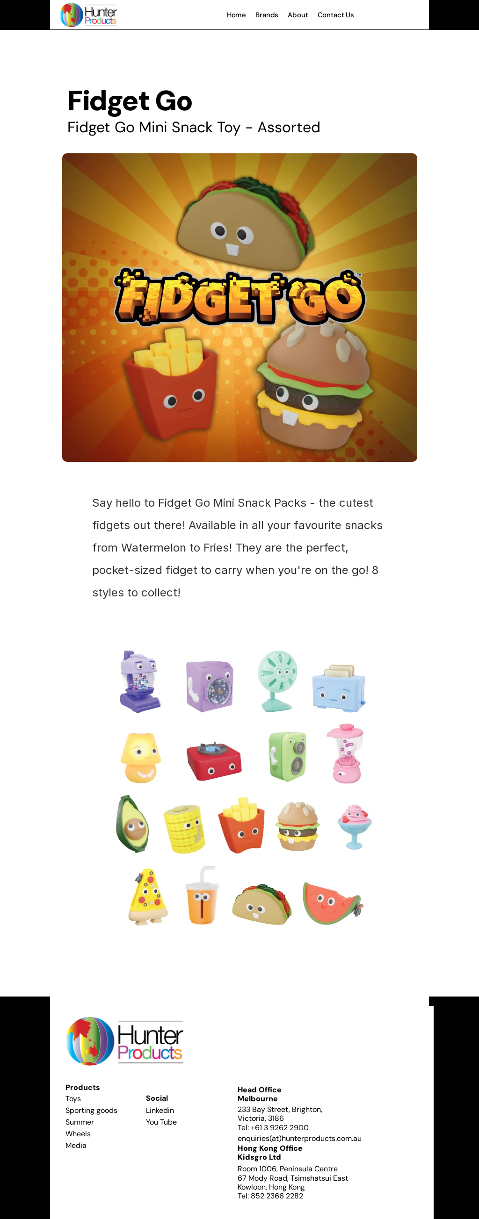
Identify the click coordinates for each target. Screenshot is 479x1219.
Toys (73, 1099)
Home (236, 15)
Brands (266, 15)
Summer (79, 1122)
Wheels (78, 1134)
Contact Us (336, 15)
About (298, 15)
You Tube (161, 1122)
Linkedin (160, 1110)
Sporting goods (91, 1110)
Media (76, 1145)
